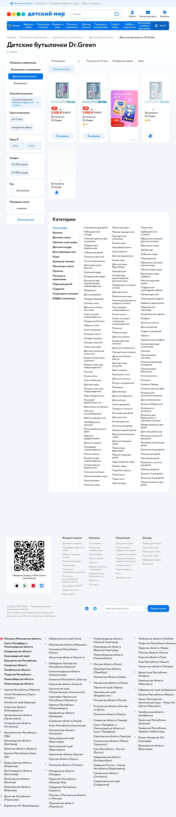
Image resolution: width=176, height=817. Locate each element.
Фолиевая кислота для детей (152, 444)
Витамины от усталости (148, 409)
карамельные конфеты (153, 340)
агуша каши (118, 260)
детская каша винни (122, 256)
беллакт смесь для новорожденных (93, 366)
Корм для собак (150, 555)
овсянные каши (120, 227)
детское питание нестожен (93, 308)
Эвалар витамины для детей (152, 426)
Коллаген (145, 380)
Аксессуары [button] (60, 228)
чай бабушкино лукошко (92, 423)
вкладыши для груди (94, 276)
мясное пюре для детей (121, 456)
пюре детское (148, 258)
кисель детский (120, 421)
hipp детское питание (124, 352)
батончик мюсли (150, 322)
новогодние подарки (152, 298)
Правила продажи (71, 561)
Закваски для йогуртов (124, 430)
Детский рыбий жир (151, 431)
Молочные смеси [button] (63, 266)
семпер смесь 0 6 (93, 342)
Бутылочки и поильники (67, 37)
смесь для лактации (94, 472)
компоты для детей (122, 426)
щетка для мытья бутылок (92, 266)
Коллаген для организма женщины (151, 394)
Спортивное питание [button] (65, 293)
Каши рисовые (91, 480)
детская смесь (91, 384)
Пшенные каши (92, 484)
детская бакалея (92, 294)
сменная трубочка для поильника (95, 240)
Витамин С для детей (152, 473)
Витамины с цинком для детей (151, 463)
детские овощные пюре (121, 442)
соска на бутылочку (94, 261)
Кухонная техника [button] (63, 261)
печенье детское (150, 294)
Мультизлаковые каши (95, 476)
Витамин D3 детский (152, 404)
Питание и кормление (33, 37)
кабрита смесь (91, 325)
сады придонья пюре (123, 461)
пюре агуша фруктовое (118, 449)
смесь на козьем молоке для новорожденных (121, 321)
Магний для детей (150, 458)
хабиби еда (147, 250)
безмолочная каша (122, 296)
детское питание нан (123, 348)
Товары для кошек (151, 543)
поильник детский (94, 256)
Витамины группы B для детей (151, 437)
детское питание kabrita (121, 357)
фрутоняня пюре (150, 245)
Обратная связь (70, 589)
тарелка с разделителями (92, 437)
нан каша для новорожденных (121, 308)
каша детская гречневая (119, 237)
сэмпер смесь (91, 303)
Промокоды (68, 565)
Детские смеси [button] (62, 237)
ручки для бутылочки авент (95, 430)
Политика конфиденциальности (73, 571)
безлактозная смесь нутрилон (94, 359)
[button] (160, 25)
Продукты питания (122, 408)
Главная (11, 37)
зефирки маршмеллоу (152, 303)
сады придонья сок (94, 395)
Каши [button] (56, 256)
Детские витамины (151, 399)
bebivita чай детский (95, 418)
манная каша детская (123, 232)
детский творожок (122, 396)
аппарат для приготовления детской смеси (120, 278)
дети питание (119, 370)
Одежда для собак (151, 559)
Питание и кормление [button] (59, 277)
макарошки (90, 290)
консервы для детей (122, 413)
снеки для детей (120, 404)
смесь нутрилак (92, 329)
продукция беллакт (94, 321)
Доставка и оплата (72, 543)
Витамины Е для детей (152, 478)
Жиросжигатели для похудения (151, 363)
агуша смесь (90, 376)
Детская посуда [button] (62, 247)
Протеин (145, 351)
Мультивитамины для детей (152, 483)
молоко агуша (119, 332)
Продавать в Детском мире (73, 549)
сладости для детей (151, 331)
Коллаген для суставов (152, 388)
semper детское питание (120, 342)
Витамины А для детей (152, 449)
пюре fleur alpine (121, 470)
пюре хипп (118, 479)
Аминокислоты (149, 375)
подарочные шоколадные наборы (152, 289)
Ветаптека (147, 563)
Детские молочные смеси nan (94, 352)
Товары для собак (151, 551)
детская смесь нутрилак (119, 364)
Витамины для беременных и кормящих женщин (151, 418)
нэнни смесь (119, 314)
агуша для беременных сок (93, 401)
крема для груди (92, 272)
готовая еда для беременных (92, 466)
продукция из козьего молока (124, 286)
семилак (88, 371)
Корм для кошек (150, 547)
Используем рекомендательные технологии (30, 612)
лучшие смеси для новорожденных (93, 390)
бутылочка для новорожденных (92, 459)
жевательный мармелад (148, 308)
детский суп (119, 400)
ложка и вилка (91, 454)
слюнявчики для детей (96, 227)
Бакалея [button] (57, 232)
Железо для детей (150, 469)
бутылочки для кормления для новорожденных (92, 283)
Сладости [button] (58, 289)
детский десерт (149, 327)
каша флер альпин (121, 247)
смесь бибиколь (92, 380)
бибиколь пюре (149, 254)
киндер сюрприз (93, 338)
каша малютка (119, 251)
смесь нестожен (92, 347)
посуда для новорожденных (92, 448)
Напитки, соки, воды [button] (65, 242)
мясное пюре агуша (151, 269)
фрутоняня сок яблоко (96, 407)
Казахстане (37, 616)
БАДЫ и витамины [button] (64, 298)
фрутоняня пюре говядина (150, 275)
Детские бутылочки (101, 37)
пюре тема (146, 227)
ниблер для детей (93, 252)
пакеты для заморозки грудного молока (124, 302)
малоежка (117, 387)
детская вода (119, 391)
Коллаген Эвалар (149, 384)
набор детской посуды (92, 233)
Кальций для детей (150, 454)
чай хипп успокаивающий (92, 412)
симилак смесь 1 (92, 334)
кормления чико (121, 374)
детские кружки (92, 442)
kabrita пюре (119, 483)
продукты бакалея (93, 299)
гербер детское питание (149, 233)
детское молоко (121, 336)
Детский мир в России (19, 616)
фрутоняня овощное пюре (123, 435)
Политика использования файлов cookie (70, 579)
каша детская (119, 271)
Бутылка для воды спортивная (150, 345)
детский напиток (121, 378)
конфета (145, 318)
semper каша (118, 243)
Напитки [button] (58, 271)
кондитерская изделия (152, 314)
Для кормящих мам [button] (64, 252)
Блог (118, 573)
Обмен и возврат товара (71, 555)
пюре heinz (118, 474)
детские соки (119, 417)
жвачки (145, 335)
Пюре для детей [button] (62, 284)
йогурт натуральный (123, 383)
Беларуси (51, 616)
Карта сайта (68, 594)
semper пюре (119, 466)
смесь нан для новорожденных (92, 315)
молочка (117, 328)
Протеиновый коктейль (148, 356)
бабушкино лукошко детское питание (152, 240)
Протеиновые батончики (148, 370)
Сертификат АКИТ (72, 585)
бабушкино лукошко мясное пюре (152, 264)
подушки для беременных (91, 247)
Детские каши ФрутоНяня (119, 265)
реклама (133, 140)
